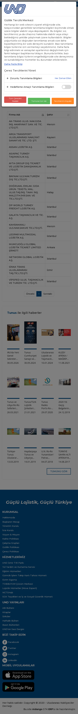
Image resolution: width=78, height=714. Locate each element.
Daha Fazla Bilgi (13, 64)
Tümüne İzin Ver (39, 101)
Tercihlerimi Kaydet (63, 101)
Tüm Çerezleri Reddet (15, 99)
